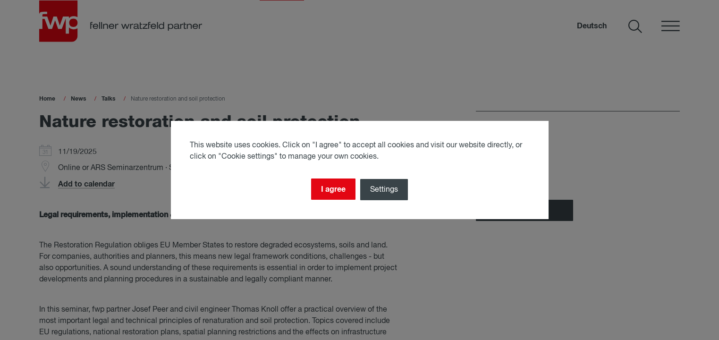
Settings (386, 189)
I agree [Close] (331, 188)
